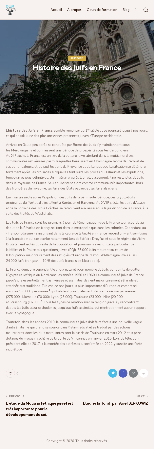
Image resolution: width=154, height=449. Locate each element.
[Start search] (145, 10)
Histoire (77, 58)
